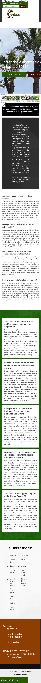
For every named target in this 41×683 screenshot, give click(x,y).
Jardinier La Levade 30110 (13, 558)
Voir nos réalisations (14, 75)
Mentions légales (20, 674)
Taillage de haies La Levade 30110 (23, 570)
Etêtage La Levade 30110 (24, 582)
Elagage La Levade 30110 (12, 569)
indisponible (8, 1)
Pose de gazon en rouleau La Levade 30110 (12, 603)
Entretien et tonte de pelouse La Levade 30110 (13, 585)
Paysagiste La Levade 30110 (24, 557)
